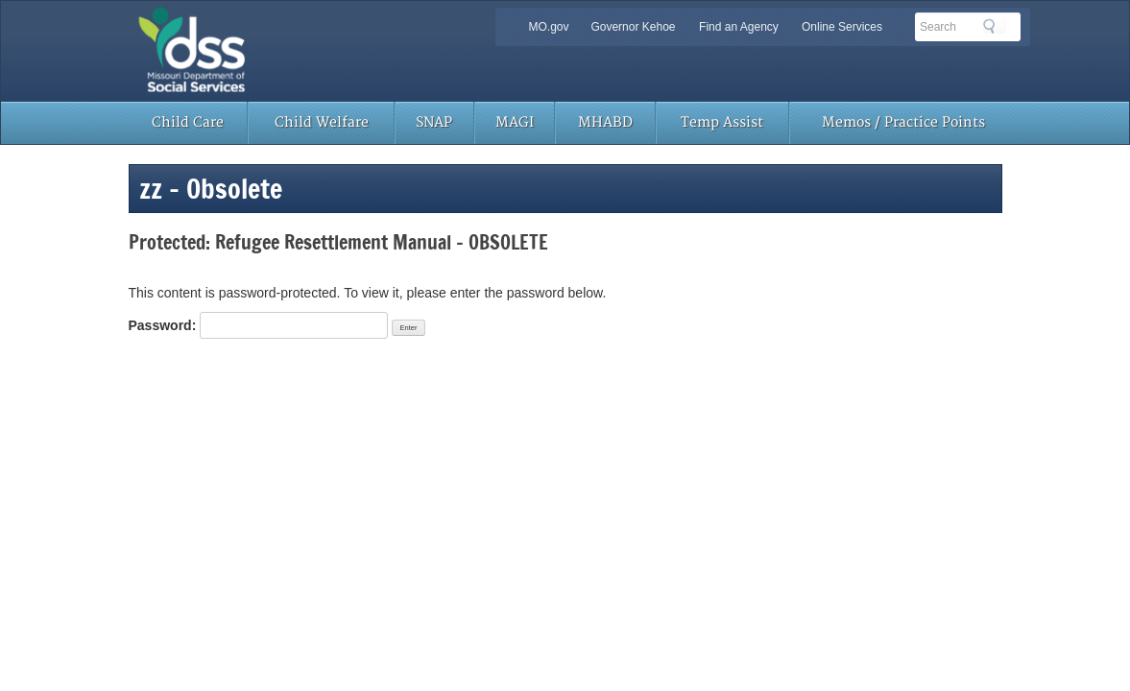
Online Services (842, 27)
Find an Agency (739, 27)
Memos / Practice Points (903, 122)
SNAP (434, 122)
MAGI (514, 122)
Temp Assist (722, 122)
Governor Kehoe (632, 27)
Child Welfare (322, 122)
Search (994, 26)
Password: (259, 325)
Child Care (188, 122)
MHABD (605, 122)
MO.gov (549, 27)
